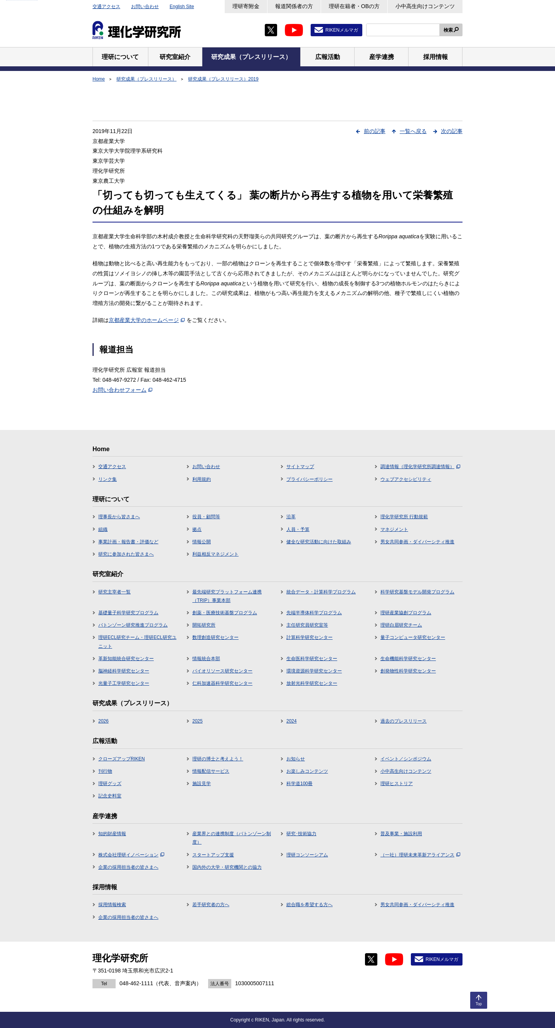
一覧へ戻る (413, 131)
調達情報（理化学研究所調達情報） (420, 466)
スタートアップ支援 (213, 855)
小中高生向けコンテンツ (425, 6)
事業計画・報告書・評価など (128, 541)
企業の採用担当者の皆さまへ (128, 867)
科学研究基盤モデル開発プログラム (417, 592)
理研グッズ (109, 783)
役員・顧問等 (206, 516)
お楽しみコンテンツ (307, 771)
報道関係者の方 (294, 6)
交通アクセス (106, 6)
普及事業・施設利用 (401, 833)
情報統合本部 (206, 658)
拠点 (197, 529)
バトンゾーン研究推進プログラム (133, 625)
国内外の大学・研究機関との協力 (227, 867)
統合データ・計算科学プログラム (321, 592)
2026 (103, 721)
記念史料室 (109, 796)
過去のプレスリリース (403, 721)
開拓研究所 (203, 625)
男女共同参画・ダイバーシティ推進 (417, 541)
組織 (103, 529)
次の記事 (451, 131)
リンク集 (107, 479)
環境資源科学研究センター (314, 671)
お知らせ (295, 759)
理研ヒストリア (396, 783)
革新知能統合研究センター (126, 658)
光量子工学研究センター (123, 683)
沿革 (291, 516)
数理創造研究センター (215, 637)
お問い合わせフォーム (122, 390)
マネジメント (394, 529)
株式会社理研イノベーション (131, 855)
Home (98, 79)
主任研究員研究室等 (307, 625)
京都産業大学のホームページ (147, 320)
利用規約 (201, 479)
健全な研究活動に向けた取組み (318, 541)
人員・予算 (297, 529)
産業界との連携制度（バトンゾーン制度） (231, 838)
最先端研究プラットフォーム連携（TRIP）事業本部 (227, 596)
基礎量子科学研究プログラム (128, 612)
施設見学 (201, 783)
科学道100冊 (299, 783)
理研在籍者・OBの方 (354, 6)
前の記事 (374, 131)
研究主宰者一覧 (114, 592)
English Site (182, 6)
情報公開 (201, 541)
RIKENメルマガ (341, 30)
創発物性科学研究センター (408, 671)
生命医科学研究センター (311, 658)
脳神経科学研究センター (123, 671)
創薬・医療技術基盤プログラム (224, 612)
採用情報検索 (112, 904)
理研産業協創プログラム (405, 612)
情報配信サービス (210, 771)
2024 (291, 721)
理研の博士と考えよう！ (217, 759)
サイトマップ (300, 466)
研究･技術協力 (301, 833)
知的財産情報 (112, 833)
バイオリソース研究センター (222, 671)
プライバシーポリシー (309, 479)
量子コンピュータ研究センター (412, 637)
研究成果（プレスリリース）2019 (223, 79)
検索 (448, 30)
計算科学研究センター (309, 637)
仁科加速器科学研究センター (222, 683)
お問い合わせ (145, 6)
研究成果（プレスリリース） (146, 79)
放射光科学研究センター (311, 683)
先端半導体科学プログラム (314, 612)
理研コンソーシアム (307, 855)
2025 (197, 721)
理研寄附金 (245, 6)
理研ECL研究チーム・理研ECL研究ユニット (137, 642)
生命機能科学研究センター (408, 658)
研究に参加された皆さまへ (126, 554)
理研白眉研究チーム (401, 625)
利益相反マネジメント (215, 554)
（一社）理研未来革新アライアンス (420, 855)
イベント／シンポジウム (405, 759)
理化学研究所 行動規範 (404, 516)
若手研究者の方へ (210, 904)
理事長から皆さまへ (119, 516)
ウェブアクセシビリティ (405, 479)
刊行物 (105, 771)
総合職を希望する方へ (309, 904)
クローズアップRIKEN (121, 759)
